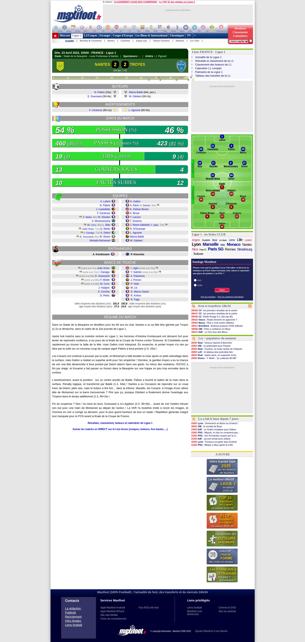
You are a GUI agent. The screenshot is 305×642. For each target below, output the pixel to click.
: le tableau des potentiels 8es (212, 352)
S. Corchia (104, 291)
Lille (240, 240)
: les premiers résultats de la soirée (214, 310)
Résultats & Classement (90, 40)
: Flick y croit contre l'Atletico (212, 323)
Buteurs (110, 40)
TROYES (137, 64)
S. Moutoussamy (101, 221)
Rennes (230, 249)
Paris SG (215, 249)
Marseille (211, 244)
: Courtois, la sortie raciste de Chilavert (216, 349)
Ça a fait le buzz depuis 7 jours (218, 418)
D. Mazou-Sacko (140, 291)
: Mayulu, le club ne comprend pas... (215, 432)
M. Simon (105, 236)
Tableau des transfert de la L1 (213, 75)
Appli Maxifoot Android (112, 607)
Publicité (70, 612)
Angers (196, 240)
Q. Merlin (105, 228)
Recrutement (73, 616)
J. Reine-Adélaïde (140, 224)
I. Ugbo (154, 225)
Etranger (105, 35)
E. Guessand (95, 96)
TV (189, 35)
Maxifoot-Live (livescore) (194, 613)
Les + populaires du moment (217, 338)
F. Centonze (95, 110)
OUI (199, 280)
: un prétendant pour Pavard (210, 346)
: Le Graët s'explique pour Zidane (213, 429)
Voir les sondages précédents (230, 296)
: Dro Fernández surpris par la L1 (214, 435)
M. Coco (92, 225)
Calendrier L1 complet (208, 68)
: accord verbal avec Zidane (211, 438)
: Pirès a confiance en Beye (211, 329)
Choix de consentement (113, 618)
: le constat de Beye (206, 426)
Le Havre (223, 240)
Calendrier (125, 40)
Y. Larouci (135, 217)
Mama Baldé (136, 92)
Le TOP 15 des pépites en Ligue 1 (177, 2)
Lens (232, 240)
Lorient (248, 240)
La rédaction (73, 608)
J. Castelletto (103, 209)
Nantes (247, 244)
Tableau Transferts (161, 40)
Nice (195, 249)
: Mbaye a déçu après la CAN (212, 445)
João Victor (88, 229)
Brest (214, 240)
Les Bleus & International (151, 35)
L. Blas (106, 224)
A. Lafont (105, 201)
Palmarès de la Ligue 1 (209, 72)
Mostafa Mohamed (100, 240)
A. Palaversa (138, 276)
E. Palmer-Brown (139, 209)
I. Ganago (89, 233)
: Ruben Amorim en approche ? (214, 319)
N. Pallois (99, 92)
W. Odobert (135, 96)
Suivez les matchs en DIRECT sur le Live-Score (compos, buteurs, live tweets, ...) (120, 429)
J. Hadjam (104, 287)
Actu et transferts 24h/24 (214, 306)
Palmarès (180, 40)
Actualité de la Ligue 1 (208, 57)
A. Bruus (134, 213)
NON (199, 285)
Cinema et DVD (227, 607)
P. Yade (135, 283)
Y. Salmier (145, 205)
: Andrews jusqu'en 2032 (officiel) (217, 326)
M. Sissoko (104, 217)
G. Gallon (135, 201)
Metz (222, 244)
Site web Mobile (109, 615)
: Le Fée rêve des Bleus (209, 332)
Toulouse (198, 253)
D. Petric (105, 295)
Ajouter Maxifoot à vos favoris (211, 631)
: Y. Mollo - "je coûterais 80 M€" (214, 358)
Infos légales (73, 620)
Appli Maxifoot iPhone (112, 611)
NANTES (102, 64)
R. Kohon (136, 295)
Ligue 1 (77, 35)
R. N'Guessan (137, 228)
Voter (222, 290)
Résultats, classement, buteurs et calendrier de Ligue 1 (120, 423)
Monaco (233, 244)
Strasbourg (244, 249)
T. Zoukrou (136, 221)
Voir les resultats (208, 296)
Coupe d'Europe (123, 35)
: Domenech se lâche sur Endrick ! (214, 423)
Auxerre (206, 240)
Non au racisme (227, 611)
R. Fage (135, 299)
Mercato (65, 35)
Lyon (196, 244)
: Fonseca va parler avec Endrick (214, 442)
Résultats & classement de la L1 (214, 60)
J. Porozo (136, 279)
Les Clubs (194, 40)
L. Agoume (134, 110)
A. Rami (134, 205)
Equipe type (141, 40)
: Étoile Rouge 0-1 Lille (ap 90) (212, 316)
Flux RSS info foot (149, 607)
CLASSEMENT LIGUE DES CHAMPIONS (135, 2)
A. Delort (105, 232)
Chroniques (177, 35)
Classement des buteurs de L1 (213, 64)
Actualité (69, 40)
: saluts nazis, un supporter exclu (213, 355)
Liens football (73, 625)
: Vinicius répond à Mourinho (211, 342)
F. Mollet (87, 217)
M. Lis (134, 287)
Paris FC (203, 249)
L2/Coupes (90, 35)
